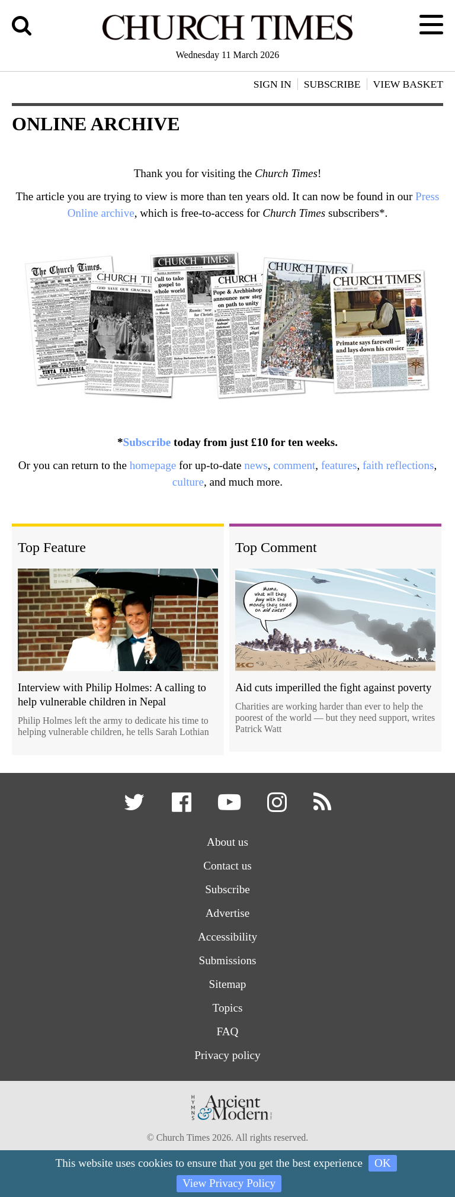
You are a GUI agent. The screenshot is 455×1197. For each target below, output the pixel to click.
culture (188, 482)
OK (382, 1163)
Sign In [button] (272, 84)
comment (294, 465)
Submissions (227, 960)
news (255, 465)
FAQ (228, 1031)
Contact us (227, 865)
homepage (153, 465)
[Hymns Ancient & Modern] (227, 1124)
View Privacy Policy (228, 1183)
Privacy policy (227, 1055)
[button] (136, 806)
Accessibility (227, 936)
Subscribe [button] (332, 84)
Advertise (228, 913)
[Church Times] (227, 38)
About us (227, 842)
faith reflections (398, 465)
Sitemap (227, 984)
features (339, 465)
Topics (228, 1008)
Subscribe (147, 442)
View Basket (408, 84)
